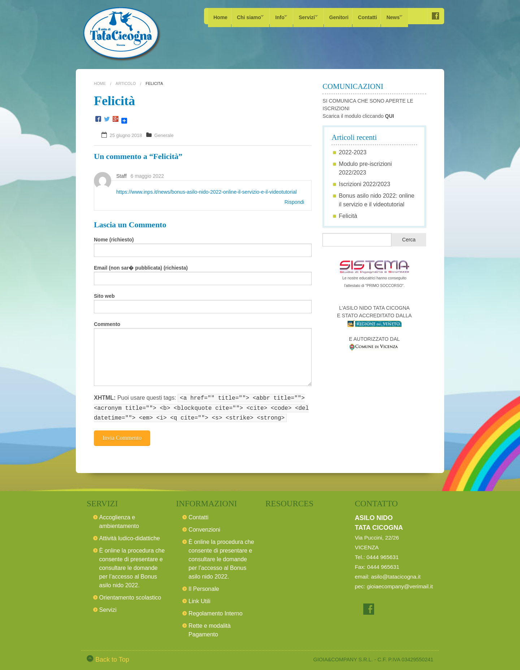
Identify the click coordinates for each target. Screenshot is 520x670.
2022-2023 (353, 152)
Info (286, 16)
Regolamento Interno (215, 611)
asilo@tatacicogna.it (396, 574)
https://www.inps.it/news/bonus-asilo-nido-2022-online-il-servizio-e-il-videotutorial (206, 192)
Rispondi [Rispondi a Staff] (294, 202)
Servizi (317, 16)
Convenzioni (204, 527)
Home (220, 16)
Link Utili (199, 599)
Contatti (383, 16)
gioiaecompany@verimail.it (400, 584)
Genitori (353, 16)
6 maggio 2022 (147, 176)
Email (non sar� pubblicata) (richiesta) (141, 268)
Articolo (126, 83)
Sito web (104, 296)
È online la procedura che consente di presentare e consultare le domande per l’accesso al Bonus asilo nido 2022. (132, 565)
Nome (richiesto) (114, 239)
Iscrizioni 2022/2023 (364, 184)
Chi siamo (251, 16)
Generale (163, 135)
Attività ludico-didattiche (129, 536)
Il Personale (203, 587)
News (411, 16)
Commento (107, 324)
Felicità (348, 216)
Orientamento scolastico (130, 595)
